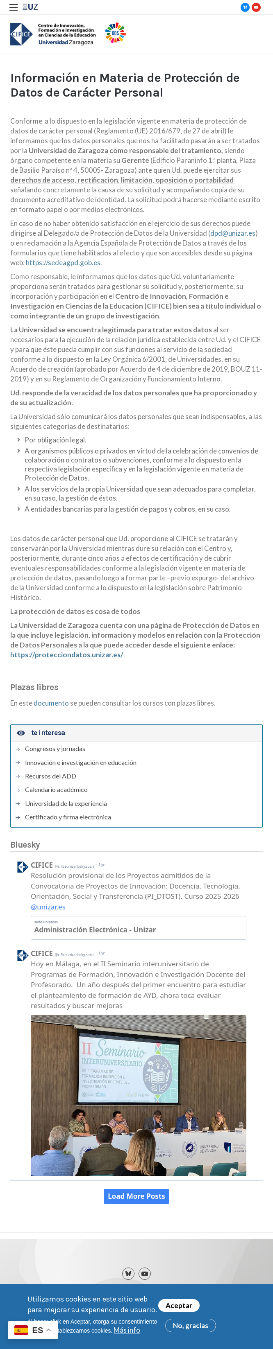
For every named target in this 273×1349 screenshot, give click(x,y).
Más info (127, 1330)
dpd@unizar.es (232, 233)
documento (52, 703)
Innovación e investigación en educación (80, 762)
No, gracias (190, 1325)
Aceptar (179, 1305)
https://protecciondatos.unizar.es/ (66, 654)
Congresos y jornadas (55, 748)
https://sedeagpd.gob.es (63, 262)
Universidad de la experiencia (66, 803)
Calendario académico (56, 789)
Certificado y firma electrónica (68, 817)
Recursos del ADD (50, 776)
